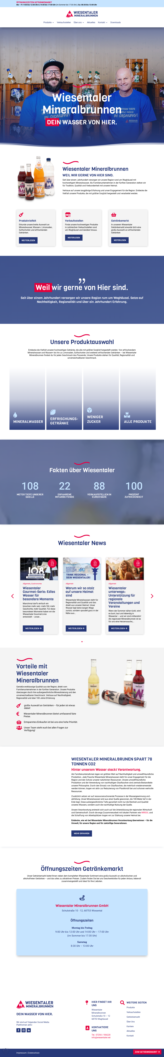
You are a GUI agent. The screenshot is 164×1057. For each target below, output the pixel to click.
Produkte (131, 1007)
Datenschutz (33, 1053)
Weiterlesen (32, 628)
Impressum (21, 1053)
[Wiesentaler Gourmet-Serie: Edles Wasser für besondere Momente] (39, 569)
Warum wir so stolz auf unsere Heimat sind (80, 592)
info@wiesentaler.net (101, 1037)
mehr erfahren (81, 833)
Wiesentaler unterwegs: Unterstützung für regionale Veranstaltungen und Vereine (124, 597)
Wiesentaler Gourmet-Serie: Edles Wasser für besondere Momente (39, 593)
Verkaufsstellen (134, 1012)
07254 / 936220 (103, 1035)
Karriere (130, 1026)
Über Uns (131, 1021)
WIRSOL (145, 812)
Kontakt (130, 1036)
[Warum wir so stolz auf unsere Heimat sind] (82, 569)
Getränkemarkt (133, 1017)
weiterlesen (28, 240)
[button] (151, 595)
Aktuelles (131, 1031)
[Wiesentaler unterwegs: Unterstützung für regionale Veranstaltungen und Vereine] (125, 569)
